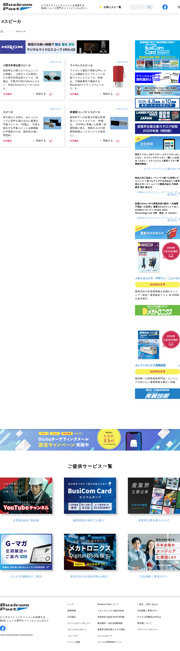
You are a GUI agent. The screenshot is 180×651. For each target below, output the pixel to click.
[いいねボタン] (51, 94)
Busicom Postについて (108, 604)
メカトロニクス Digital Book (111, 610)
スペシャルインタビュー (79, 623)
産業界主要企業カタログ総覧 (111, 629)
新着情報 (72, 610)
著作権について (144, 623)
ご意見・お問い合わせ (147, 604)
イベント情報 (74, 642)
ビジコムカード (105, 636)
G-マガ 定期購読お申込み (149, 617)
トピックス (73, 636)
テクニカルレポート (77, 629)
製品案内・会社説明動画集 (110, 623)
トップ (71, 604)
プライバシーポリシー (147, 629)
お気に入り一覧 (112, 7)
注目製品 (72, 617)
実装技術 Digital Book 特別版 (111, 617)
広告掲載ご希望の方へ (147, 610)
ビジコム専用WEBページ (109, 642)
